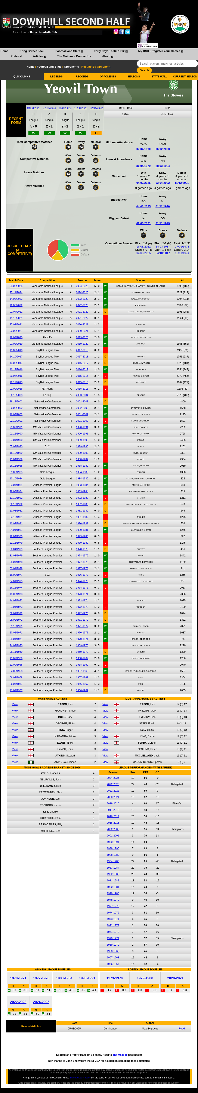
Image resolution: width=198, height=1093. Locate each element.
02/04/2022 (96, 108)
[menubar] (99, 54)
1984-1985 (82, 472)
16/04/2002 (16, 414)
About (106, 56)
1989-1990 (82, 440)
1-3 (185, 990)
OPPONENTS (108, 76)
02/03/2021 (143, 223)
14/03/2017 (163, 246)
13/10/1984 (16, 478)
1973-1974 (82, 594)
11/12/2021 (182, 182)
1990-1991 (82, 427)
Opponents (71, 66)
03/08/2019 (16, 343)
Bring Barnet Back (31, 51)
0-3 (124, 990)
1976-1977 (82, 574)
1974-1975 (82, 581)
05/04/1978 (16, 562)
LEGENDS (56, 76)
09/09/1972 (16, 613)
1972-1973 (82, 606)
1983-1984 (82, 484)
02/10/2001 (16, 420)
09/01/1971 (16, 639)
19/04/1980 (16, 536)
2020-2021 (82, 324)
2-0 (60, 990)
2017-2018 (82, 350)
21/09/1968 (16, 664)
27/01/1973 (182, 246)
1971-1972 (82, 619)
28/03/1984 (162, 166)
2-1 (14, 990)
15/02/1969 (16, 658)
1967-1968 (82, 671)
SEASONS (133, 76)
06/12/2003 (162, 149)
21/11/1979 (162, 223)
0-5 (154, 990)
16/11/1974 (182, 253)
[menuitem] (4, 51)
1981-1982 (82, 510)
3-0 (25, 990)
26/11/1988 (16, 465)
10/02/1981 (16, 523)
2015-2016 (82, 375)
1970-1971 (82, 632)
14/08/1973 (16, 600)
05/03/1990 (16, 446)
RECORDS (82, 76)
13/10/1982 (16, 497)
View (15, 704)
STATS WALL (159, 76)
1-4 (170, 990)
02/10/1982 (16, 504)
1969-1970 (82, 645)
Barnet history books (80, 1077)
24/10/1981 (16, 517)
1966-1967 (82, 683)
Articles (38, 56)
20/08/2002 (16, 407)
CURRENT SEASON (185, 76)
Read (182, 1028)
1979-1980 (82, 536)
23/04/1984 (16, 484)
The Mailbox (120, 1054)
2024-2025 (82, 286)
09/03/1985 (16, 472)
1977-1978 (82, 562)
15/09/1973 (16, 594)
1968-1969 (82, 658)
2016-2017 (82, 363)
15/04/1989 (16, 459)
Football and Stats (67, 51)
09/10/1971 (16, 626)
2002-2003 (82, 401)
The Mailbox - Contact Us (74, 56)
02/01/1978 (16, 568)
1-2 (109, 990)
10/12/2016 (16, 369)
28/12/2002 (16, 401)
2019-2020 (82, 337)
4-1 (94, 990)
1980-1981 (82, 523)
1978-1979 (82, 549)
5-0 (37, 1013)
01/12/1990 (162, 206)
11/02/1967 (16, 690)
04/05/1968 (16, 671)
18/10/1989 (16, 452)
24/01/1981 (16, 529)
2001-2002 (82, 414)
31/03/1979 (16, 555)
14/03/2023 (65, 108)
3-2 (83, 990)
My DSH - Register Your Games (159, 51)
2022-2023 (82, 298)
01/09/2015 (16, 388)
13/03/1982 (16, 510)
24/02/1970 (16, 645)
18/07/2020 (16, 337)
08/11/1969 (16, 651)
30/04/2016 (16, 375)
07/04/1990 (143, 149)
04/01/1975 (16, 581)
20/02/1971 (16, 632)
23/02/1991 (16, 427)
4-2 (71, 990)
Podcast (16, 56)
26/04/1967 (16, 683)
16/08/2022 (80, 108)
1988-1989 (82, 459)
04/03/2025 (33, 108)
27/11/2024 (49, 108)
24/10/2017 (163, 253)
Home (4, 51)
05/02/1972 (16, 619)
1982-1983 (82, 497)
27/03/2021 (16, 324)
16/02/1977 (16, 574)
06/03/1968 (16, 677)
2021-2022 (82, 311)
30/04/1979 (143, 166)
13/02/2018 (16, 350)
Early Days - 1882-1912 (109, 51)
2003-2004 (82, 395)
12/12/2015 (16, 382)
